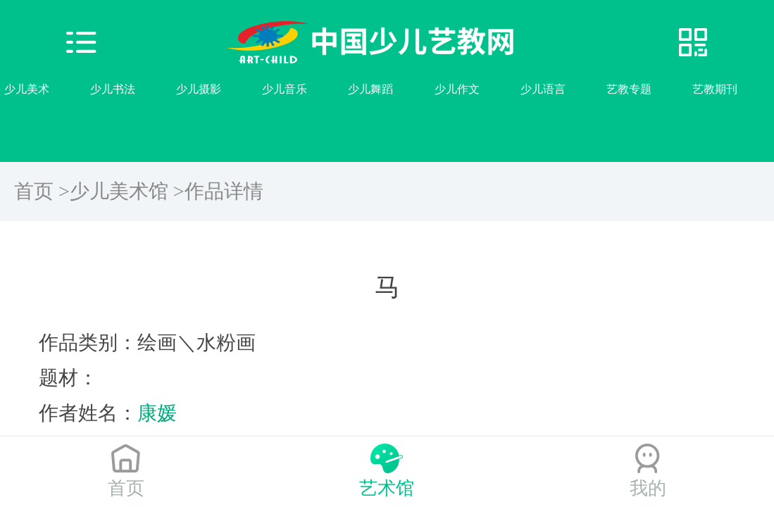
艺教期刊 (714, 89)
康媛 (157, 413)
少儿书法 (112, 89)
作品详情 (224, 191)
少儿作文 (457, 89)
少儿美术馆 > (127, 191)
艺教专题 (628, 89)
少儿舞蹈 (370, 89)
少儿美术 (26, 89)
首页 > (42, 191)
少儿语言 (543, 89)
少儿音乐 (284, 89)
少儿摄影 (198, 89)
